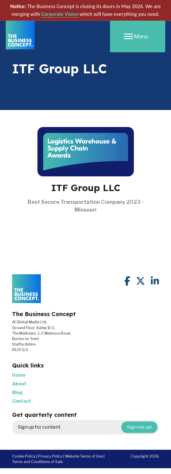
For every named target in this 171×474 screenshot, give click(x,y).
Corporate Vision (59, 14)
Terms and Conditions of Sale (37, 462)
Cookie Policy (23, 456)
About (19, 384)
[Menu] (137, 36)
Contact (21, 401)
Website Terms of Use (84, 456)
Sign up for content (87, 427)
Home (19, 375)
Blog (17, 392)
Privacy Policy (50, 456)
